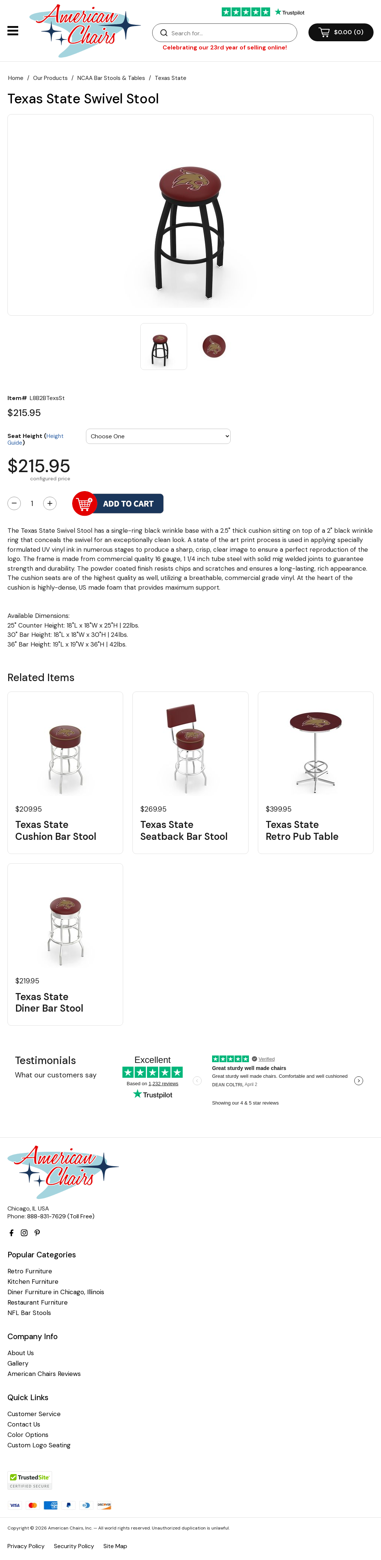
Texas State (170, 78)
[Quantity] (32, 503)
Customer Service (34, 1414)
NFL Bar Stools (29, 1313)
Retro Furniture (29, 1271)
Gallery (17, 1363)
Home (15, 78)
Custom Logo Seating (39, 1445)
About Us (20, 1353)
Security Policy (74, 1546)
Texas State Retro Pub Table (302, 830)
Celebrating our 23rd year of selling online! (225, 47)
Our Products (50, 78)
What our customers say (56, 1075)
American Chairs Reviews (44, 1374)
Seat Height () (35, 439)
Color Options (27, 1435)
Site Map (115, 1546)
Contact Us (23, 1424)
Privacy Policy (26, 1546)
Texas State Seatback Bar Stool (184, 830)
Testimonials (45, 1060)
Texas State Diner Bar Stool (49, 1002)
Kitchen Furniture (32, 1282)
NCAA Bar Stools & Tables (111, 78)
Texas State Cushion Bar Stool (55, 830)
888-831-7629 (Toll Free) (61, 1216)
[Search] (232, 33)
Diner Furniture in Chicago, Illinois (55, 1292)
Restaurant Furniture (37, 1302)
